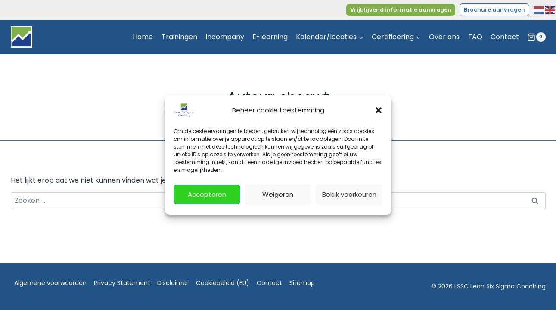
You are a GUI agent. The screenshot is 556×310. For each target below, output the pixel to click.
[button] (378, 110)
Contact (505, 37)
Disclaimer (173, 283)
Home (143, 37)
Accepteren (207, 194)
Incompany (224, 37)
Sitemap (302, 283)
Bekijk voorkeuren (349, 194)
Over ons (444, 37)
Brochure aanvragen (494, 9)
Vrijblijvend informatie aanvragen (400, 9)
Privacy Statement (122, 283)
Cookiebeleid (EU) (222, 283)
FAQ (475, 37)
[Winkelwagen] (536, 37)
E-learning (270, 37)
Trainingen (179, 37)
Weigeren (277, 194)
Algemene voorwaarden (50, 283)
